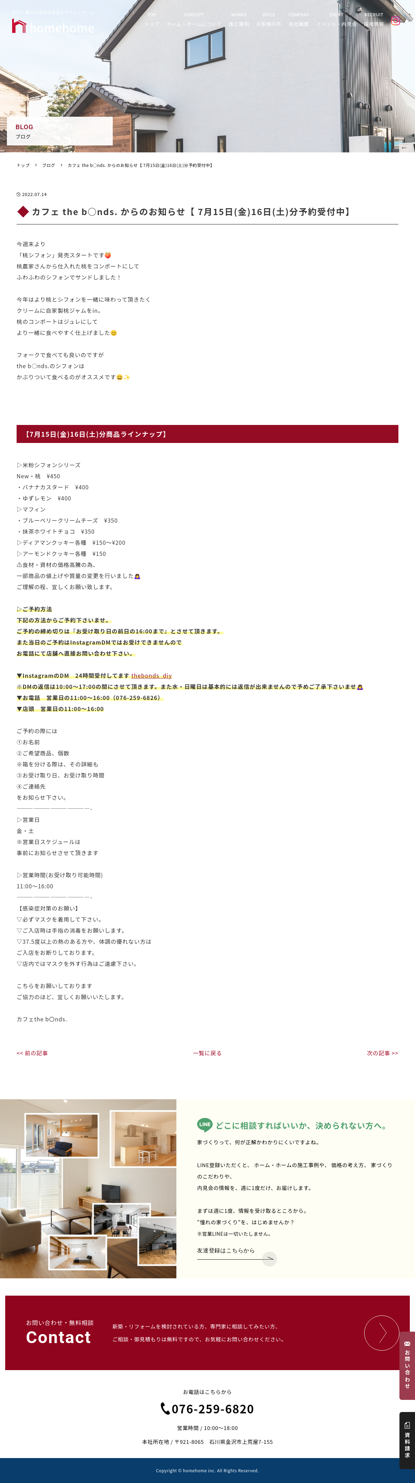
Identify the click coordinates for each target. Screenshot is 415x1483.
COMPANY (298, 19)
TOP (151, 19)
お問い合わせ (407, 1366)
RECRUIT (374, 19)
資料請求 (407, 1440)
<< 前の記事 (32, 1053)
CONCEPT (194, 19)
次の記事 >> (382, 1053)
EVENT (336, 19)
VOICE (269, 19)
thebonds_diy (151, 675)
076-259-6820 (208, 1408)
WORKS (239, 19)
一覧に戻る (207, 1053)
